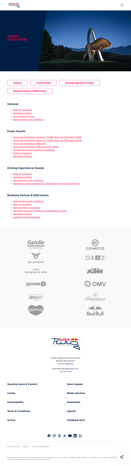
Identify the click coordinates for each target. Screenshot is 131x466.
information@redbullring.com (65, 369)
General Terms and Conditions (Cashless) (34, 150)
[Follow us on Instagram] (54, 435)
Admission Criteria (22, 113)
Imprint (71, 411)
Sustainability (15, 402)
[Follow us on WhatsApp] (80, 435)
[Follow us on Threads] (59, 435)
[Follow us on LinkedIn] (75, 435)
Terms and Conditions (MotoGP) (29, 143)
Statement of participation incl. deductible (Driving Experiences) (46, 183)
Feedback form (76, 420)
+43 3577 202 (65, 372)
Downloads (73, 402)
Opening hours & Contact (22, 384)
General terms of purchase (26, 207)
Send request (75, 384)
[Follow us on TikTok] (64, 435)
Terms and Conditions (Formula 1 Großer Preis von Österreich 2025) (47, 137)
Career (11, 393)
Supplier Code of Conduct (26, 217)
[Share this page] (121, 456)
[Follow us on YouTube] (70, 435)
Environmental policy (24, 116)
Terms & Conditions (18, 411)
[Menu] (122, 5)
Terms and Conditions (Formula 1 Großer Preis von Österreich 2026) (47, 140)
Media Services (76, 393)
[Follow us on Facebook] (49, 435)
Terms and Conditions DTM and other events (36, 146)
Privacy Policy (13, 446)
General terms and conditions (28, 119)
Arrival (11, 420)
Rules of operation (22, 110)
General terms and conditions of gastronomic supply (40, 211)
